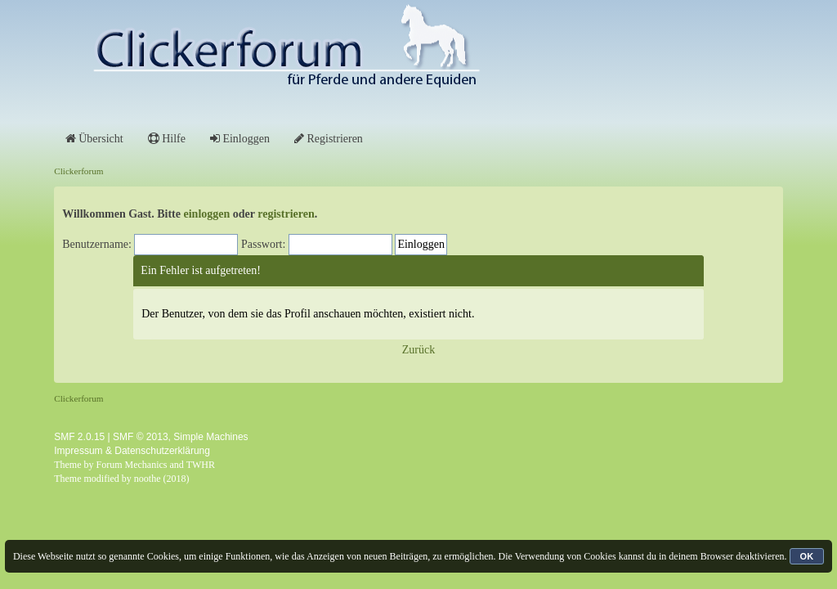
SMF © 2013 (140, 437)
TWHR (200, 464)
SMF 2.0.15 (79, 437)
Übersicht (94, 139)
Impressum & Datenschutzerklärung (132, 450)
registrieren (285, 214)
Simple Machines (210, 437)
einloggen (207, 214)
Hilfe (167, 139)
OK (807, 556)
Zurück (418, 350)
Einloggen (240, 139)
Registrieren (328, 139)
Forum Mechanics (132, 464)
